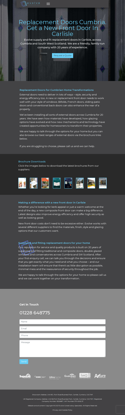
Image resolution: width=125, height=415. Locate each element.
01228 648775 (34, 312)
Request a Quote (62, 55)
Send (24, 361)
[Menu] (48, 4)
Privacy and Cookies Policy (62, 410)
